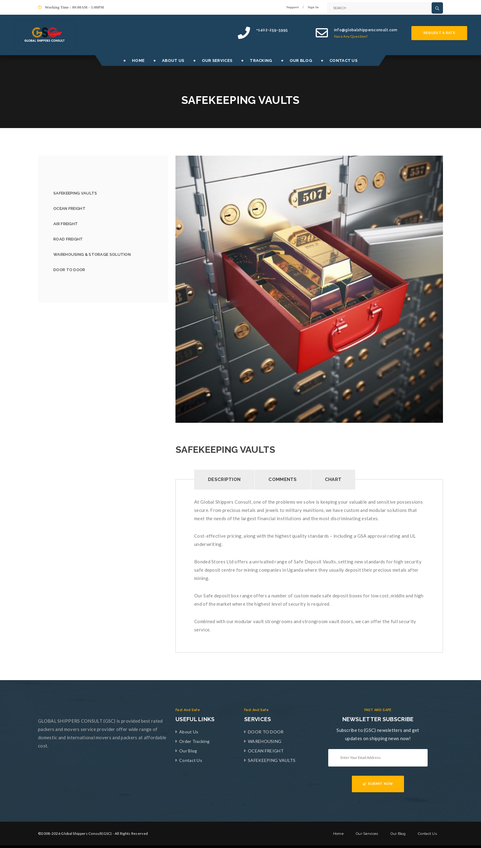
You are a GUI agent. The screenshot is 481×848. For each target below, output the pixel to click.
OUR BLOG (301, 60)
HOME (138, 60)
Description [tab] (224, 479)
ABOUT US (173, 60)
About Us (188, 731)
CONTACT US (343, 60)
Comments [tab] (282, 479)
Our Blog (188, 750)
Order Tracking (194, 741)
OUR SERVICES (217, 60)
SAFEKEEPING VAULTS (75, 193)
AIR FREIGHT (65, 223)
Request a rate (439, 33)
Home (338, 833)
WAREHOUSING (264, 741)
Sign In (313, 7)
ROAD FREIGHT (68, 239)
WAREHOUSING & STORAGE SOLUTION (92, 254)
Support (292, 7)
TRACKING (261, 60)
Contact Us (190, 760)
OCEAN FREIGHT (69, 208)
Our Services (367, 833)
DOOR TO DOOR (69, 269)
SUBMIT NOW (378, 784)
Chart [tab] (333, 479)
